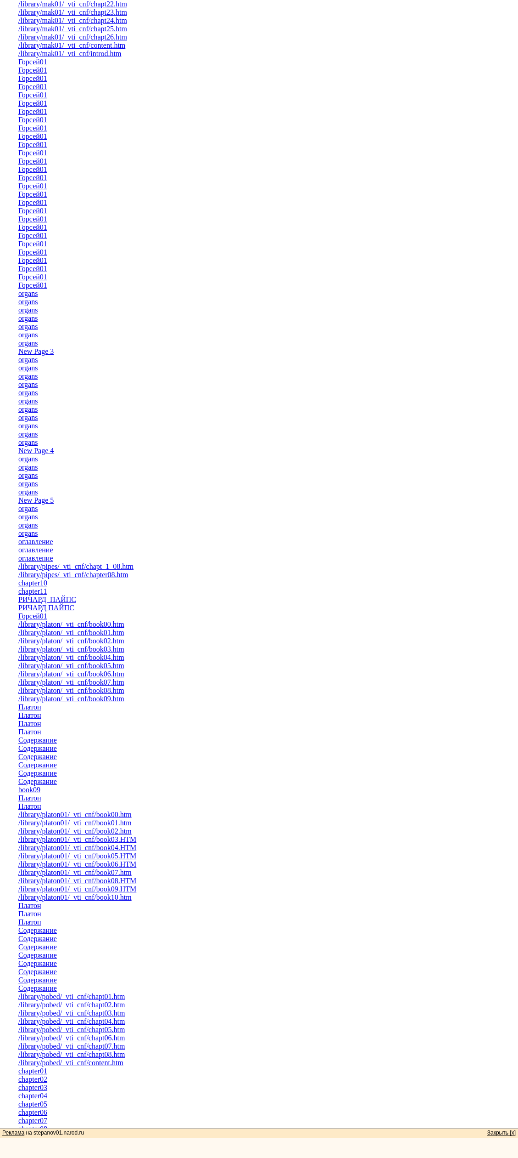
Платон (29, 707)
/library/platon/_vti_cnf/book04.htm (71, 657)
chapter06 (32, 1112)
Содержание (37, 740)
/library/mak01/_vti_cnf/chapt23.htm (72, 12)
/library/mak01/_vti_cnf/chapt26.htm (72, 37)
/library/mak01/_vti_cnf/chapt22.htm (72, 4)
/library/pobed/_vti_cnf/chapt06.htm (71, 1038)
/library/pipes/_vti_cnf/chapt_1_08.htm (76, 566)
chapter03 (32, 1087)
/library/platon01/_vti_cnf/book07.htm (75, 872)
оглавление (35, 541)
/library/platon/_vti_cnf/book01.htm (71, 632)
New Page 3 (36, 351)
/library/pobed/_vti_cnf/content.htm (70, 1063)
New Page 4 (36, 450)
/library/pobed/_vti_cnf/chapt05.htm (71, 1029)
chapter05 (32, 1104)
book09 (29, 790)
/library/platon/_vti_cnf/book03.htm (71, 649)
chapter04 (32, 1096)
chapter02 (32, 1079)
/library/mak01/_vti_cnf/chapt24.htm (72, 20)
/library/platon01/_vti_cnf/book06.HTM (77, 864)
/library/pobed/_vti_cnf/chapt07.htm (71, 1046)
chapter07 (32, 1120)
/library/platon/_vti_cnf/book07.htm (71, 682)
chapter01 (32, 1071)
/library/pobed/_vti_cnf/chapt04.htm (71, 1021)
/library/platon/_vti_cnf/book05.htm (71, 666)
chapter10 (32, 583)
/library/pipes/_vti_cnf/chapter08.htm (73, 575)
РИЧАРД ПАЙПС (47, 599)
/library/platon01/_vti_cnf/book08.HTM (77, 881)
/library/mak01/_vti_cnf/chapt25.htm (72, 29)
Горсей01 (32, 62)
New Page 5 (36, 500)
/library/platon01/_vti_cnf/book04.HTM (77, 847)
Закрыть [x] (501, 1133)
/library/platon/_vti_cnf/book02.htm (71, 641)
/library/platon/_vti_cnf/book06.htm (71, 674)
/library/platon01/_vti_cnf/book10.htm (75, 897)
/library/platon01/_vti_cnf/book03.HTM (77, 839)
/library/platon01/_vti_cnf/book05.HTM (77, 856)
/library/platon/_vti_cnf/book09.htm (71, 699)
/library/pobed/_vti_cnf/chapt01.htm (71, 996)
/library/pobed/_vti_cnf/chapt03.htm (71, 1013)
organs (28, 293)
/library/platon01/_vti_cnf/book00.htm (75, 814)
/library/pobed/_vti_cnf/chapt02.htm (71, 1005)
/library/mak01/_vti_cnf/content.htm (71, 45)
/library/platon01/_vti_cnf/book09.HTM (77, 889)
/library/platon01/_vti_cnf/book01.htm (75, 823)
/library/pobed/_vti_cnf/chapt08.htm (71, 1054)
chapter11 (32, 591)
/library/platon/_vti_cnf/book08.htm (71, 690)
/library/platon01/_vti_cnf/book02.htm (75, 831)
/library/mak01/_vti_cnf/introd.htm (69, 53)
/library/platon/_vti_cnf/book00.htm (71, 624)
